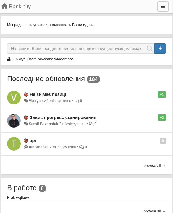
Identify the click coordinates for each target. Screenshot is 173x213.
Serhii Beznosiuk (43, 124)
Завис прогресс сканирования (63, 117)
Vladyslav (37, 101)
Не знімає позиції (48, 94)
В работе (22, 188)
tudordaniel (38, 147)
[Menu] (163, 6)
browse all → (155, 165)
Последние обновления (46, 79)
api (33, 140)
